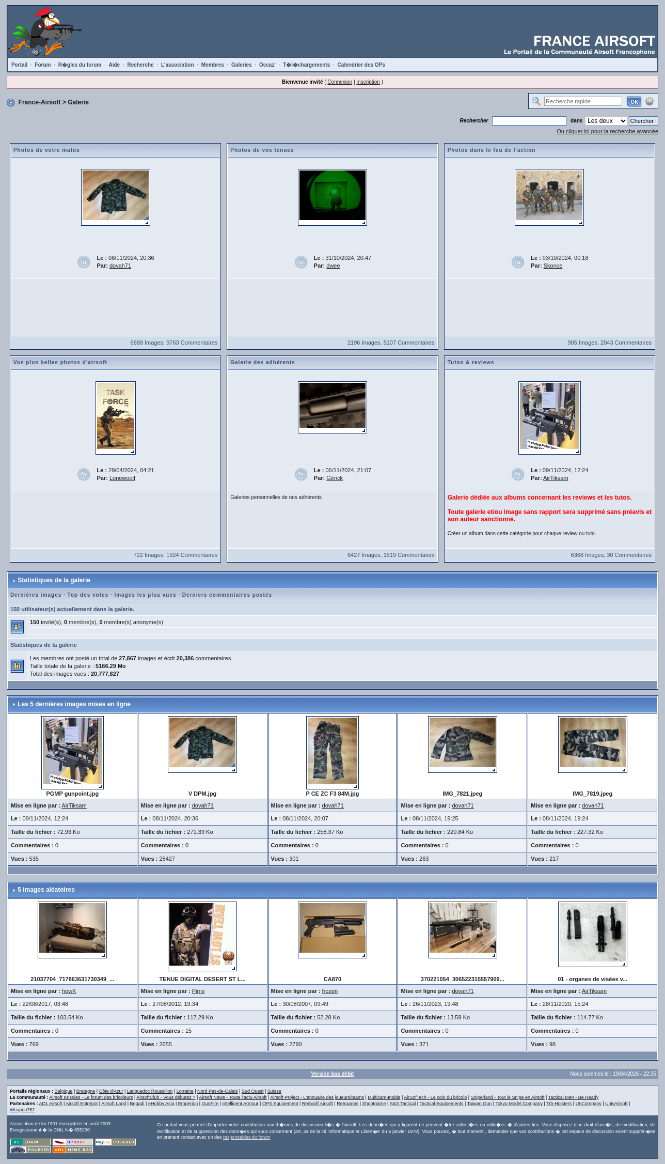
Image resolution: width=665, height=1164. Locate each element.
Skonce (553, 265)
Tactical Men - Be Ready (573, 1097)
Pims (198, 991)
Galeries (241, 65)
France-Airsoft (40, 102)
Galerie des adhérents (262, 362)
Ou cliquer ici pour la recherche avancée (607, 131)
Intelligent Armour (241, 1103)
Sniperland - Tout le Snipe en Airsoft (508, 1097)
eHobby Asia (161, 1103)
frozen (330, 991)
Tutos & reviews (471, 362)
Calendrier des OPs (361, 65)
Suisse (274, 1091)
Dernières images (35, 595)
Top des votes (88, 595)
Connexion (339, 82)
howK (69, 991)
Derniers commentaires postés (227, 595)
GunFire (210, 1103)
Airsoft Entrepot (82, 1103)
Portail (19, 65)
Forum (43, 65)
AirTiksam (555, 478)
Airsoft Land (113, 1103)
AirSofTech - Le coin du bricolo (435, 1097)
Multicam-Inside (384, 1097)
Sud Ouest (253, 1091)
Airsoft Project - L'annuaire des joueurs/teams (317, 1097)
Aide (114, 65)
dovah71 (120, 265)
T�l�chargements (306, 65)
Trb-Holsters (559, 1103)
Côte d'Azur (111, 1091)
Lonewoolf (122, 478)
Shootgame (374, 1103)
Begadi (137, 1103)
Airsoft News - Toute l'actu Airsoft (232, 1097)
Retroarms (347, 1103)
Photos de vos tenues (262, 150)
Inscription (368, 82)
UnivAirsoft (616, 1103)
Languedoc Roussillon (150, 1091)
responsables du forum (247, 1137)
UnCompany (588, 1103)
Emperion (188, 1103)
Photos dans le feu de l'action (492, 150)
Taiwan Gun (479, 1103)
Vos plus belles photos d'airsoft (60, 362)
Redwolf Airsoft (317, 1103)
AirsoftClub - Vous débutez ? (165, 1097)
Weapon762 (22, 1109)
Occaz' (267, 65)
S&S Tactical (403, 1103)
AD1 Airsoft (50, 1103)
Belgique (63, 1091)
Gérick (334, 478)
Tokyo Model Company (519, 1103)
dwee (333, 265)
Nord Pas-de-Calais (217, 1091)
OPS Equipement (280, 1103)
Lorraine (185, 1091)
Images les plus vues (145, 595)
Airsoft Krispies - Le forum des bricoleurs (91, 1097)
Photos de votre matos (46, 150)
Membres (212, 65)
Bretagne (86, 1091)
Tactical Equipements (442, 1103)
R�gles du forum (79, 65)
